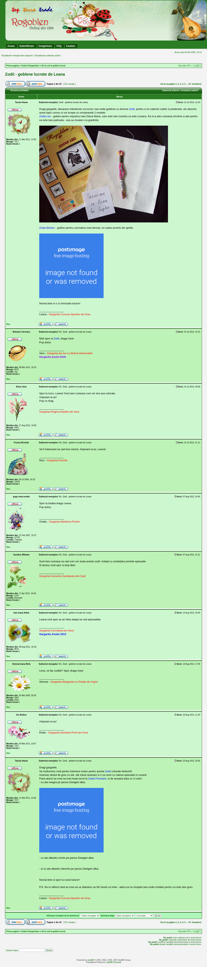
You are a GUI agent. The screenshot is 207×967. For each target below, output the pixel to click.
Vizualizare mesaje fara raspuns (17, 55)
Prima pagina (12, 66)
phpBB (91, 960)
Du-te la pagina (168, 84)
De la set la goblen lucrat (53, 66)
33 (189, 84)
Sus (8, 324)
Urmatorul (196, 84)
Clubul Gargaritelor (30, 66)
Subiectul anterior (170, 90)
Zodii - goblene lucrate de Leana (35, 74)
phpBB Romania (113, 962)
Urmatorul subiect (189, 90)
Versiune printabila (19, 90)
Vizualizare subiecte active (47, 55)
